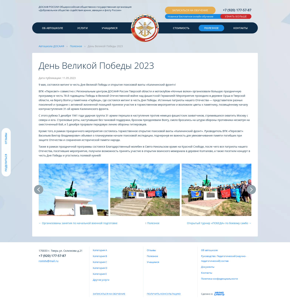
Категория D (100, 268)
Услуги (82, 28)
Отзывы (151, 250)
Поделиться (6, 163)
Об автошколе (52, 28)
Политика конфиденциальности (219, 278)
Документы (207, 266)
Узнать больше (236, 16)
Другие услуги (101, 279)
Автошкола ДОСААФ (51, 46)
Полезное (211, 28)
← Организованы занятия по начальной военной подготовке (78, 223)
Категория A (100, 250)
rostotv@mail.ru (48, 261)
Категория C (100, 262)
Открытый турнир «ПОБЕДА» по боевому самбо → (219, 223)
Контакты (240, 28)
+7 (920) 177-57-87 (237, 10)
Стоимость (181, 28)
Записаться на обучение (190, 10)
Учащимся (109, 28)
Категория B (100, 256)
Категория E (100, 274)
